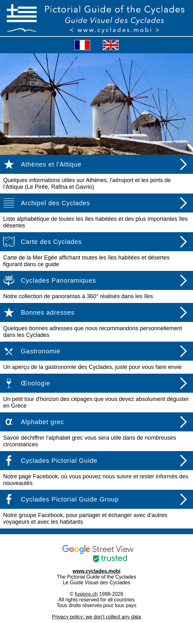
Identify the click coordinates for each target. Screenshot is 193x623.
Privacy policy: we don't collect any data (96, 617)
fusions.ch (86, 594)
